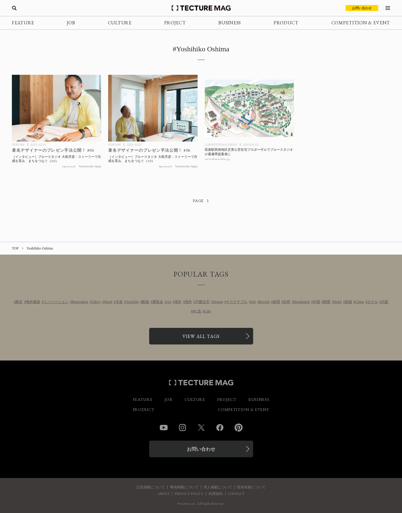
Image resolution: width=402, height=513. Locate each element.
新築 (348, 302)
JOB (71, 23)
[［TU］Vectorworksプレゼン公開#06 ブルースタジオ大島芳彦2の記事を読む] (56, 108)
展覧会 (157, 302)
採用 (276, 302)
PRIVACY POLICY (189, 493)
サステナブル (236, 302)
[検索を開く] (14, 8)
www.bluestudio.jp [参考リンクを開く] (217, 159)
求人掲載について (218, 487)
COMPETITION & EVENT (360, 23)
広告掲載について (150, 487)
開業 (326, 302)
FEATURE (23, 23)
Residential (302, 302)
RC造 (197, 311)
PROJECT (175, 23)
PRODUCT (286, 23)
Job (253, 302)
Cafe (207, 311)
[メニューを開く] (387, 8)
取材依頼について (251, 487)
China (359, 302)
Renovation (80, 302)
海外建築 (33, 302)
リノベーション (55, 302)
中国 (316, 302)
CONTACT (236, 493)
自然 (286, 302)
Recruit (264, 302)
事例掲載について (184, 487)
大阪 (384, 302)
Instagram (182, 427)
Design (218, 302)
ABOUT (163, 493)
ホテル (372, 302)
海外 (178, 302)
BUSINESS (229, 23)
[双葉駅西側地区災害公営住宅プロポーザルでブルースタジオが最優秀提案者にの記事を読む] (249, 108)
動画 (145, 302)
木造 (119, 302)
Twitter (201, 427)
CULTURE (120, 23)
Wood (108, 302)
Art (168, 302)
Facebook (220, 427)
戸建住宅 (202, 302)
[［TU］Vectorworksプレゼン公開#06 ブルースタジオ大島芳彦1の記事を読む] (152, 108)
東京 (19, 302)
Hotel (338, 302)
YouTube (132, 302)
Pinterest (238, 427)
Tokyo (96, 302)
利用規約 (216, 493)
